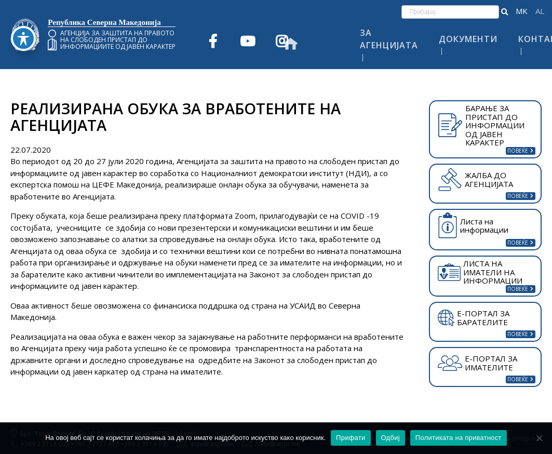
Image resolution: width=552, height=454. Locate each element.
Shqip (539, 11)
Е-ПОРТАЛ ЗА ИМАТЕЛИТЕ (477, 362)
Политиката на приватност (458, 438)
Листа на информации (473, 225)
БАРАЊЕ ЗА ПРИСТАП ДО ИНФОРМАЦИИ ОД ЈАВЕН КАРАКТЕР (481, 125)
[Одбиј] (539, 438)
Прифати (350, 438)
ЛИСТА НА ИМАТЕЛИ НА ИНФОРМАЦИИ (480, 272)
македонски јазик (522, 11)
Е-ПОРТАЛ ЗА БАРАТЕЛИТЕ (473, 317)
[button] (504, 12)
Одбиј (390, 438)
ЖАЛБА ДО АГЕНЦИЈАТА (475, 179)
